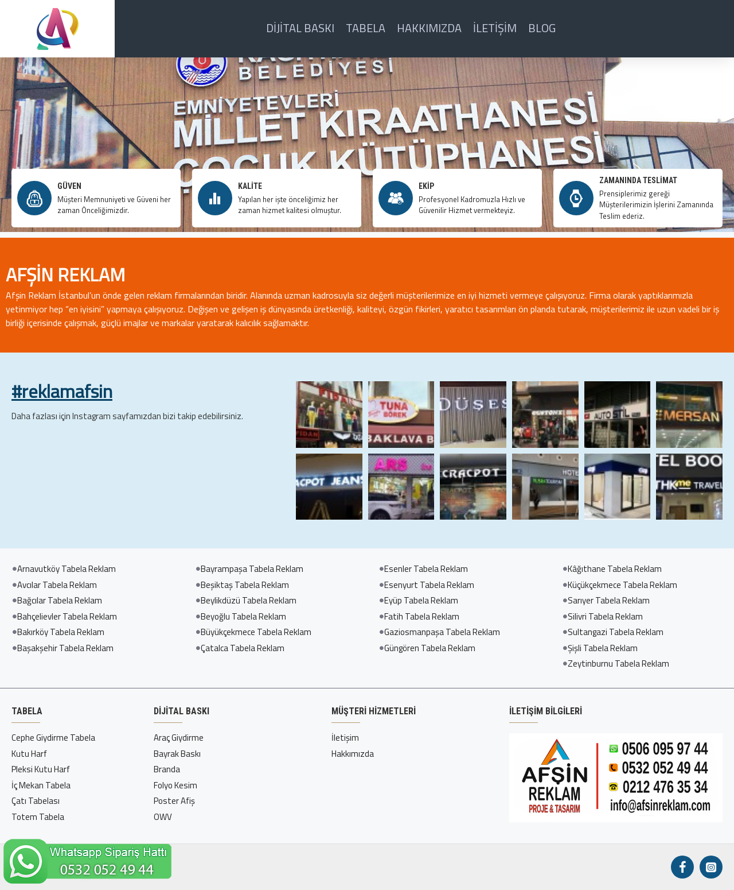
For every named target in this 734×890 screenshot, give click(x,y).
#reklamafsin (61, 391)
